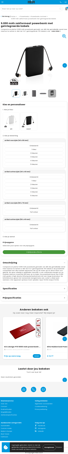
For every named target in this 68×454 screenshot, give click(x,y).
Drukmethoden (6, 407)
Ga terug (5, 16)
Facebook (40, 424)
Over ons (4, 402)
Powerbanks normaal (38, 16)
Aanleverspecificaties (9, 413)
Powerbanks (24, 16)
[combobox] (30, 9)
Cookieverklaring (41, 405)
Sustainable (5, 424)
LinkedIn (39, 429)
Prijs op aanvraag (12, 354)
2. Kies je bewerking (10, 134)
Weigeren (59, 447)
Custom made (6, 426)
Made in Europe (6, 429)
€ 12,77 (50, 354)
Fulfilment (4, 435)
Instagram (40, 426)
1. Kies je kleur (8, 110)
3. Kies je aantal (9, 235)
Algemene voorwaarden (44, 402)
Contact (4, 405)
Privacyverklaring (41, 407)
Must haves (5, 432)
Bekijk (37, 354)
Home (13, 16)
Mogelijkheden (6, 410)
